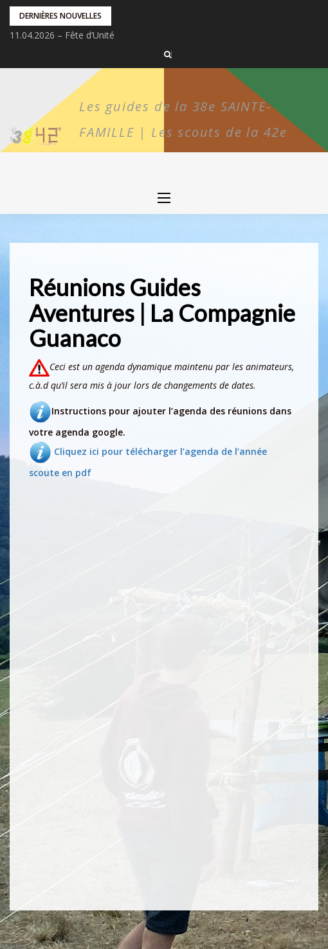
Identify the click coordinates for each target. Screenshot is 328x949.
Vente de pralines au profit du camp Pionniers (104, 35)
